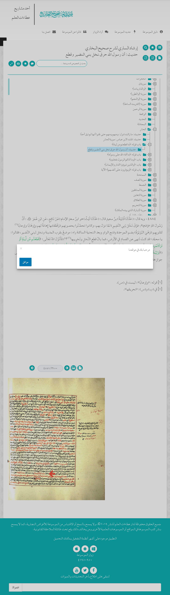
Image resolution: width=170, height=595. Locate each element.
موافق (25, 262)
